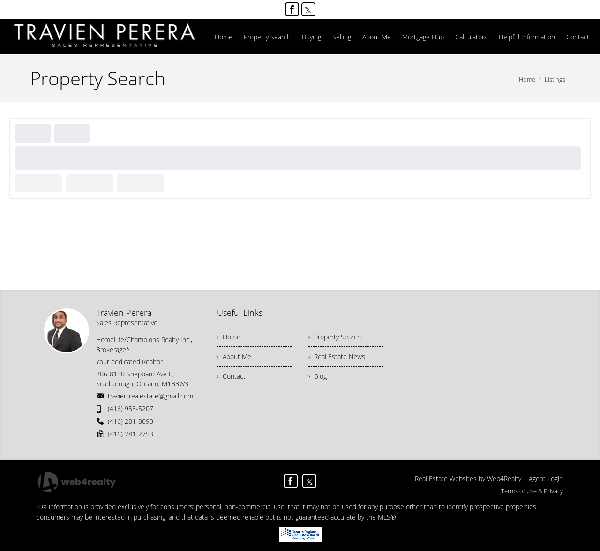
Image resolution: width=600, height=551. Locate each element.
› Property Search (334, 336)
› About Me (234, 356)
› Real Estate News (336, 356)
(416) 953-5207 (130, 408)
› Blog (317, 376)
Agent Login (546, 478)
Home (527, 79)
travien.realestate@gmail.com (150, 395)
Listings (555, 79)
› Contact (231, 376)
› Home (228, 336)
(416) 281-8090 (130, 421)
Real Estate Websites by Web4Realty (468, 478)
